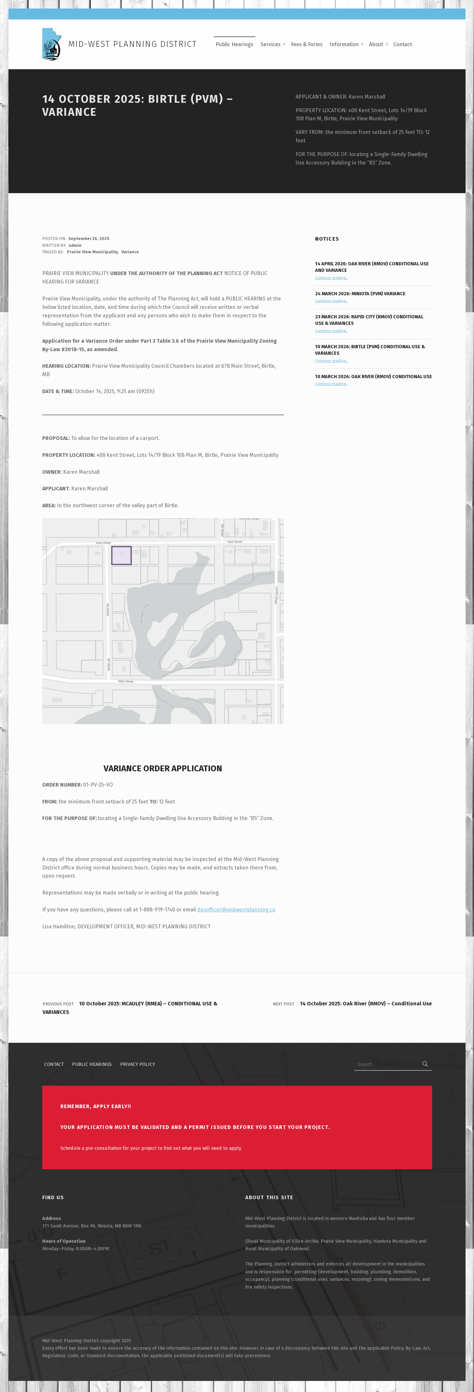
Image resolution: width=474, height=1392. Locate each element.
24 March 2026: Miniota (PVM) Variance (360, 296)
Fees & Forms (307, 44)
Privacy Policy (137, 1067)
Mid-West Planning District (132, 44)
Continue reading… (331, 280)
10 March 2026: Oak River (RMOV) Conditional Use (373, 379)
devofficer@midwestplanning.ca (236, 912)
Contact (402, 44)
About (376, 44)
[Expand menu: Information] (362, 44)
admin (75, 247)
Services (271, 44)
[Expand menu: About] (387, 44)
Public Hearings (234, 44)
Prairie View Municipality (92, 254)
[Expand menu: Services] (284, 44)
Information (344, 44)
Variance (130, 254)
